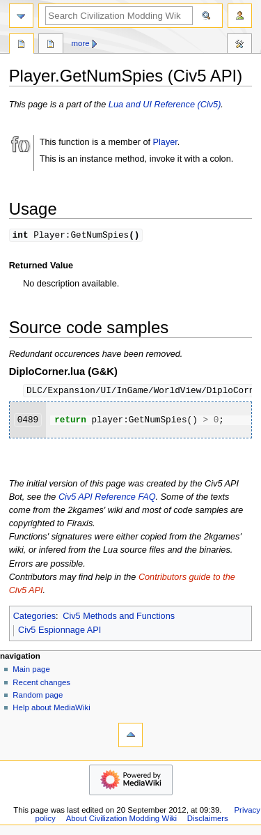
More (81, 43)
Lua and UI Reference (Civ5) (165, 104)
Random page (38, 696)
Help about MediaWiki (51, 709)
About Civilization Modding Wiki (121, 819)
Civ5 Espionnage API (59, 631)
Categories (34, 617)
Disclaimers (207, 819)
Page (21, 45)
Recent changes (41, 684)
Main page (31, 670)
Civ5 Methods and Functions (119, 617)
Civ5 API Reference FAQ (107, 498)
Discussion (51, 45)
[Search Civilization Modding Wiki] (119, 15)
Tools (239, 45)
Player (165, 142)
